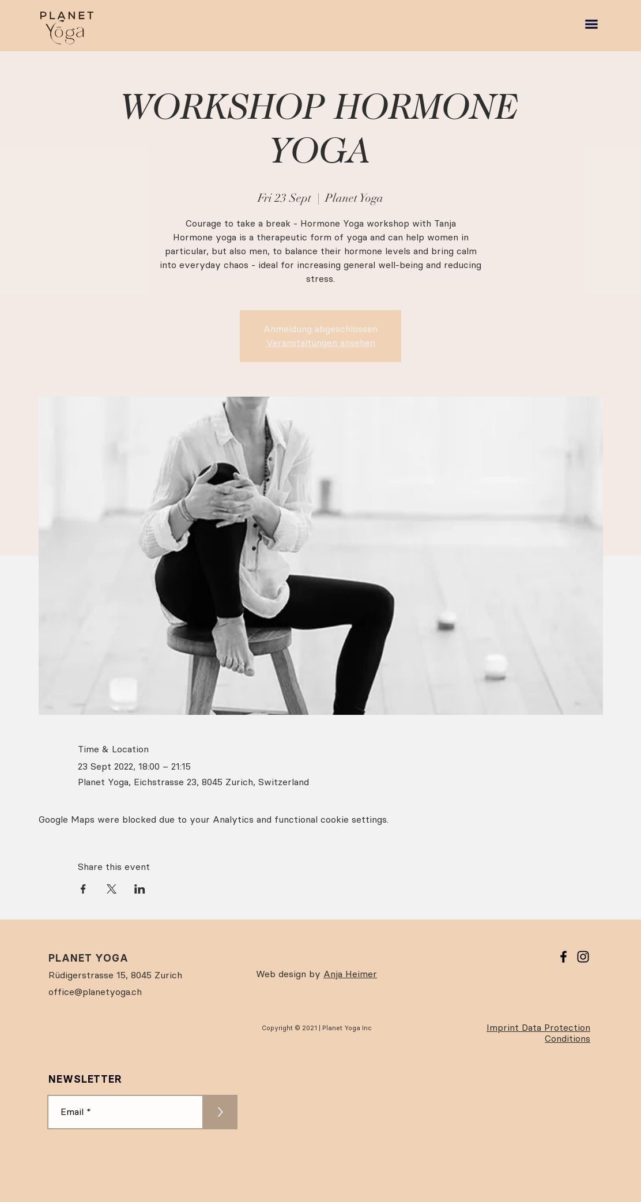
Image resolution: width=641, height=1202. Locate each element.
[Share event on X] (111, 889)
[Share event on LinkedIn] (139, 889)
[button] (591, 24)
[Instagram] (583, 956)
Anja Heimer (350, 974)
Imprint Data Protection (538, 1027)
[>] (220, 1112)
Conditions (567, 1038)
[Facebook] (563, 956)
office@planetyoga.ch (95, 991)
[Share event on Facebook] (83, 889)
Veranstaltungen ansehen (320, 342)
